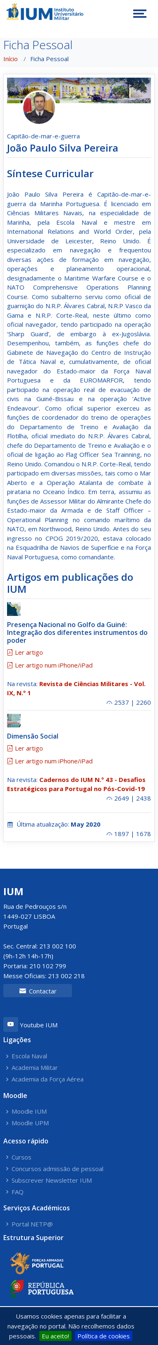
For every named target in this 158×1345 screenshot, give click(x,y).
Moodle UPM (30, 1123)
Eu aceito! (55, 1336)
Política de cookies (103, 1336)
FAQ (18, 1192)
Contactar (38, 991)
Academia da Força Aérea (48, 1079)
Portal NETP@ (32, 1224)
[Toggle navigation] (139, 13)
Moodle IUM (29, 1111)
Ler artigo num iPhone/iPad (50, 665)
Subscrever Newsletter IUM (52, 1180)
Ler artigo (25, 652)
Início (10, 59)
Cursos (21, 1157)
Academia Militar (35, 1068)
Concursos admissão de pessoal (57, 1169)
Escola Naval (29, 1056)
